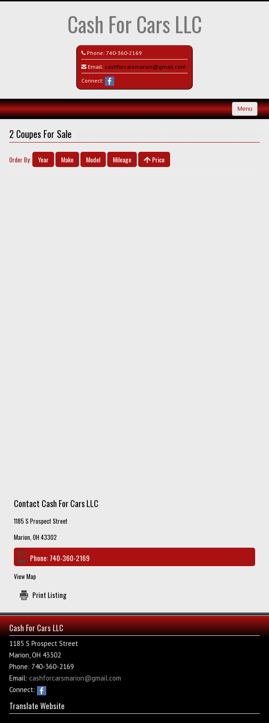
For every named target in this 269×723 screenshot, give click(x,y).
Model (93, 159)
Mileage (122, 159)
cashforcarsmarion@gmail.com (145, 66)
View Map (25, 576)
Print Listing (49, 595)
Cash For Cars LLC (134, 23)
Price (154, 159)
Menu (244, 108)
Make (67, 159)
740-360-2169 (124, 52)
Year (43, 159)
